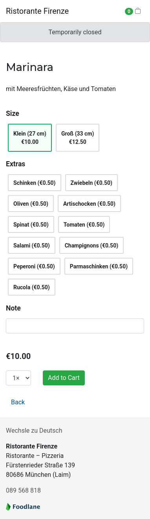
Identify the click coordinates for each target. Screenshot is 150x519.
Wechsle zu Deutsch (34, 430)
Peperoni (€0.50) (34, 266)
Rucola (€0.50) (31, 287)
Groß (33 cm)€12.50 (77, 137)
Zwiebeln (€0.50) (91, 183)
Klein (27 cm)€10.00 (29, 137)
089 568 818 (23, 490)
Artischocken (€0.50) (89, 204)
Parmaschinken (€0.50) (99, 266)
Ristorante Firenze (37, 11)
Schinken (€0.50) (34, 183)
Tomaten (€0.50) (84, 224)
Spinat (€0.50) (31, 224)
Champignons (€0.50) (91, 245)
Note (13, 308)
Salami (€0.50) (31, 245)
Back (18, 402)
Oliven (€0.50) (30, 204)
